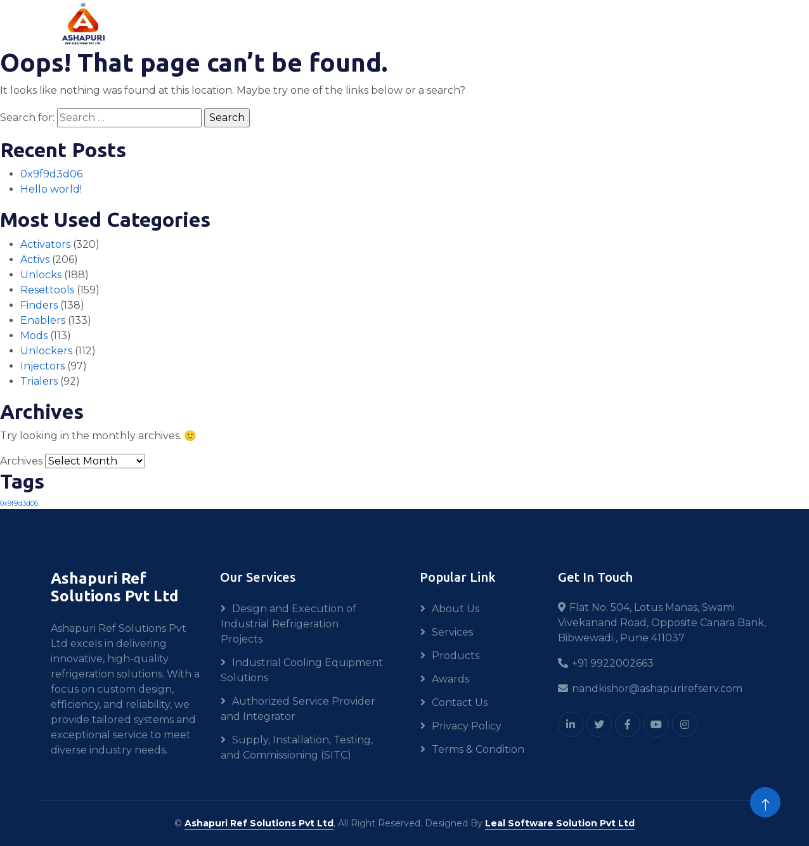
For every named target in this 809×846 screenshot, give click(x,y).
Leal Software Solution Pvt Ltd (560, 823)
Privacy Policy (467, 726)
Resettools (47, 290)
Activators (45, 244)
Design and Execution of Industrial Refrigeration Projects (288, 624)
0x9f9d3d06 (51, 174)
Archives (21, 461)
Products (455, 656)
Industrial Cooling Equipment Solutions (302, 670)
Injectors (42, 366)
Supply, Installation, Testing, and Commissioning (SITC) (297, 747)
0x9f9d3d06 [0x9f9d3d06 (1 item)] (19, 503)
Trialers (39, 381)
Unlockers (46, 351)
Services (452, 632)
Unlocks (40, 275)
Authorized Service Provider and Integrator (298, 708)
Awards (450, 679)
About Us (455, 609)
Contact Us (460, 702)
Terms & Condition (478, 749)
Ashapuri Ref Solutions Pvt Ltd (258, 823)
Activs (34, 259)
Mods (34, 336)
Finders (39, 305)
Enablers (42, 320)
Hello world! (51, 189)
